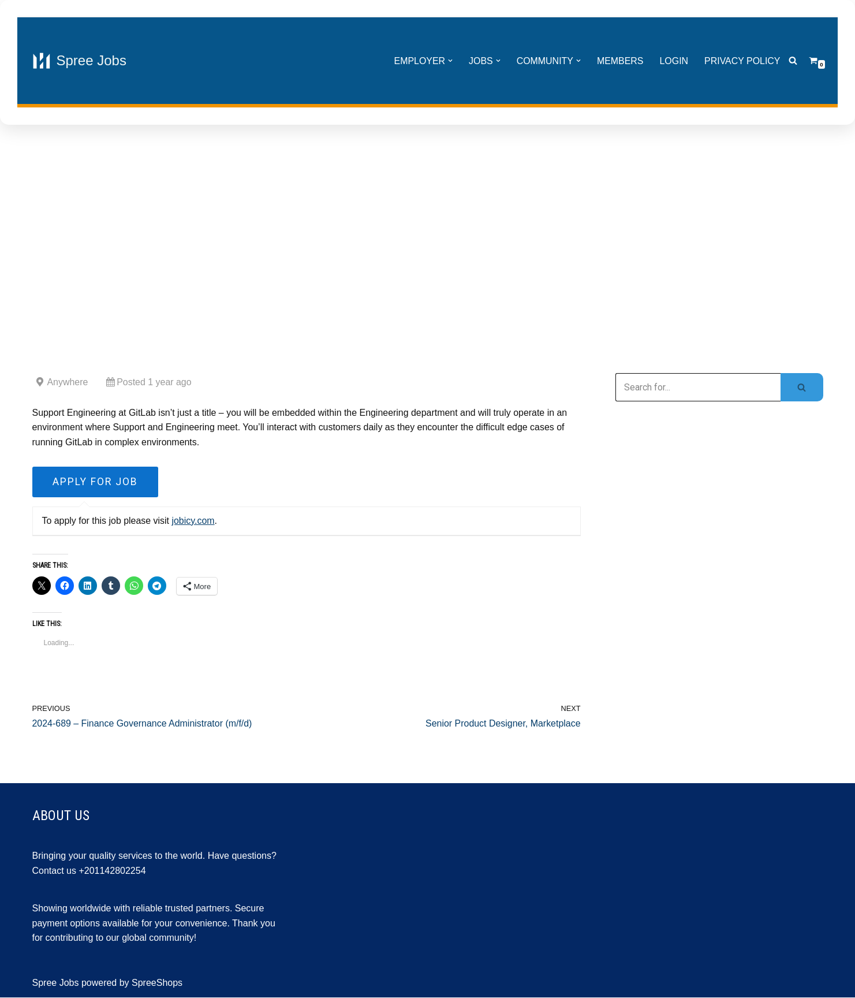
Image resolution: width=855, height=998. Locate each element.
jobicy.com (193, 521)
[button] (449, 60)
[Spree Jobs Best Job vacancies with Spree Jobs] (79, 61)
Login (673, 61)
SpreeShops (157, 983)
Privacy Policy (742, 61)
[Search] (793, 61)
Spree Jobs (55, 983)
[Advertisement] (427, 234)
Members (619, 61)
